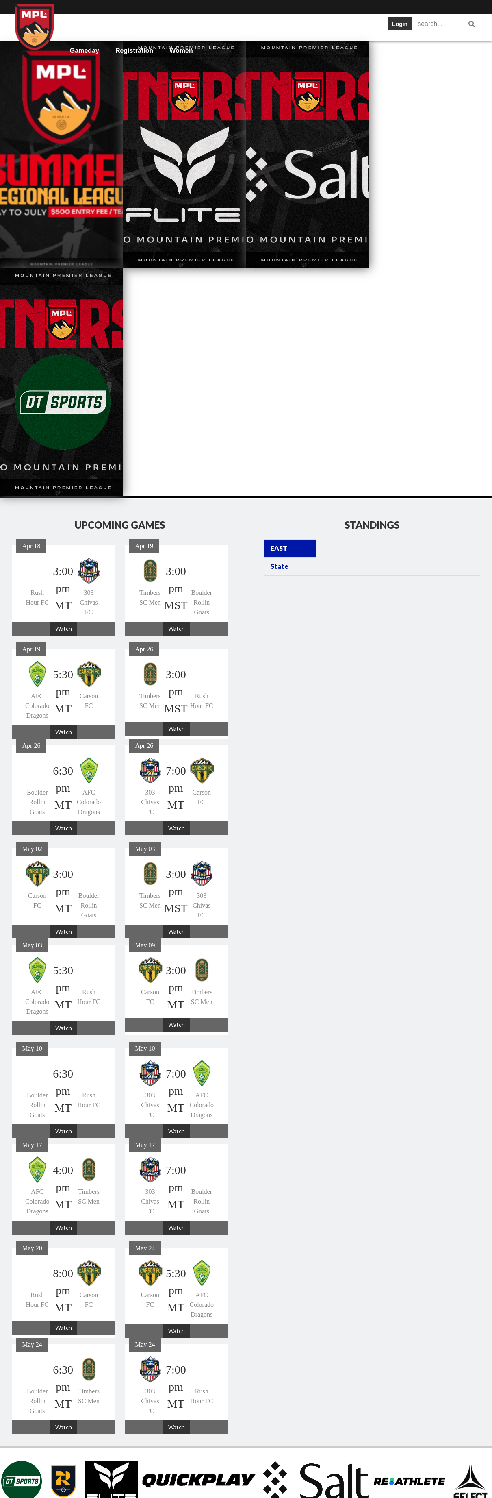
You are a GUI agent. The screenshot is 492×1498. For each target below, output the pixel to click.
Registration (134, 50)
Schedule (183, 26)
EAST (279, 320)
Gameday (84, 50)
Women (181, 50)
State (279, 338)
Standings (229, 26)
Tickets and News (289, 26)
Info (110, 26)
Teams (142, 26)
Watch (63, 400)
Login (399, 24)
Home (79, 26)
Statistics (346, 26)
